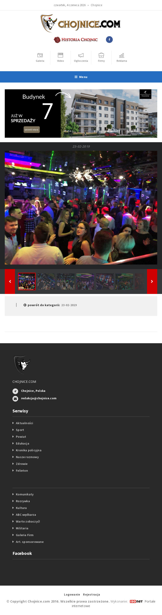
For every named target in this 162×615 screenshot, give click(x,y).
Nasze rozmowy (27, 457)
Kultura (21, 508)
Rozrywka (23, 501)
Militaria (22, 528)
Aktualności (24, 423)
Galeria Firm (25, 535)
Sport (20, 430)
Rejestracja (91, 594)
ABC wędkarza (26, 515)
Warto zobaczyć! (28, 521)
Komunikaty (25, 494)
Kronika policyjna (29, 450)
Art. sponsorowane (30, 542)
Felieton (22, 470)
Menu (81, 77)
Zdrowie (21, 464)
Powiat (21, 437)
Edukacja (22, 443)
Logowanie (72, 594)
